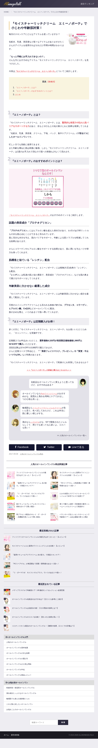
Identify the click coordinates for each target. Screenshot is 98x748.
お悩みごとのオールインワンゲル (19, 719)
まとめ (18, 95)
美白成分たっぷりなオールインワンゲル (22, 701)
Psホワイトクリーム (50, 398)
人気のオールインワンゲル (17, 648)
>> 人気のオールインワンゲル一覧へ (70, 440)
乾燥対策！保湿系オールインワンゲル (21, 696)
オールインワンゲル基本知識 (18, 653)
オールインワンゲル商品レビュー (19, 682)
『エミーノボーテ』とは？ (27, 88)
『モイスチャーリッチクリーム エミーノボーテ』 (32, 215)
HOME (6, 12)
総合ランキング (87, 4)
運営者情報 (15, 744)
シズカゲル (35, 426)
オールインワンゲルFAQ (16, 677)
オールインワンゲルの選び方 (18, 665)
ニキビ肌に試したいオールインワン (20, 713)
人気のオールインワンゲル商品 (32, 458)
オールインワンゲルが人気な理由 (19, 671)
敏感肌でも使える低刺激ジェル (18, 707)
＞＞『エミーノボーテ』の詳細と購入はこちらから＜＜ (49, 374)
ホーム (6, 744)
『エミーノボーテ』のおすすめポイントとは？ (36, 91)
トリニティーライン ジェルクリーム (49, 412)
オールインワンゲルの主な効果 (18, 659)
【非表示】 (51, 82)
